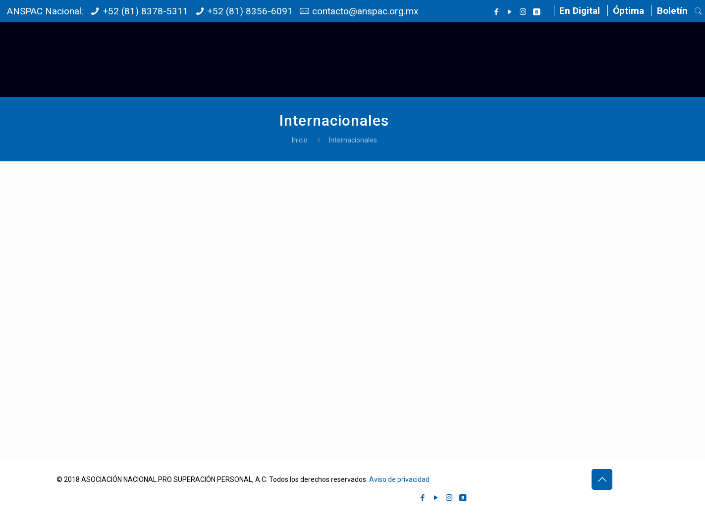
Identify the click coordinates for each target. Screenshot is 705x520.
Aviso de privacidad (399, 479)
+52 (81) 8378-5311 (145, 11)
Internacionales (353, 140)
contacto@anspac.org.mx (365, 11)
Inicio (300, 140)
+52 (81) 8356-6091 (250, 11)
